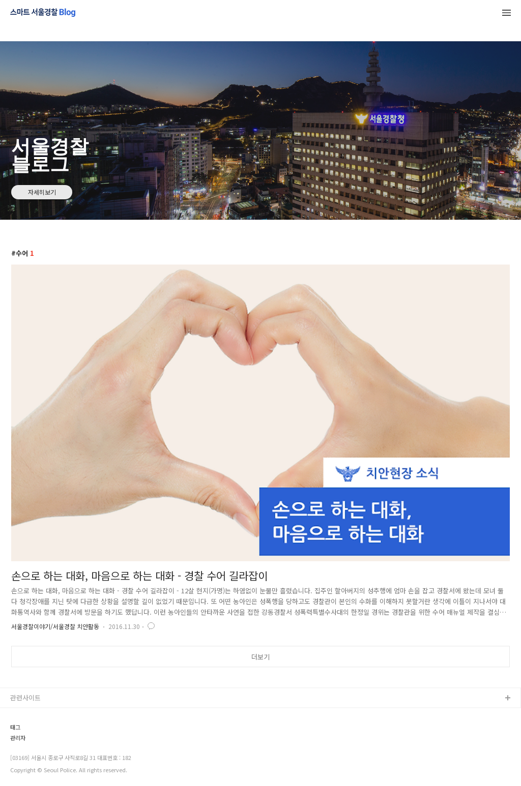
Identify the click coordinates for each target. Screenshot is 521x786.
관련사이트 (25, 697)
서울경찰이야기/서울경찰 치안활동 (55, 626)
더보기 (260, 657)
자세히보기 (42, 192)
